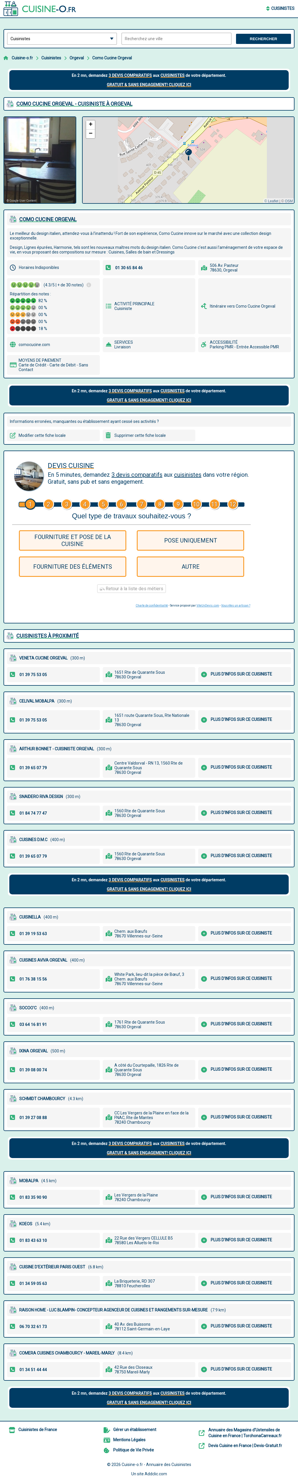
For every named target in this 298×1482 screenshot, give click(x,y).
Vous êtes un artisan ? (235, 605)
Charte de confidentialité (152, 605)
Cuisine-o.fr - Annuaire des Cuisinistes (156, 1464)
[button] (188, 155)
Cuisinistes (283, 8)
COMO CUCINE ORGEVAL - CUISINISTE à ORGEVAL (74, 104)
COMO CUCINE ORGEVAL (48, 219)
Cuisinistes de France (37, 1429)
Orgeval (77, 58)
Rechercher (263, 39)
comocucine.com (34, 344)
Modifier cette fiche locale (42, 435)
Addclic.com (156, 1474)
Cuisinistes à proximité (47, 636)
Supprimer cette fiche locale (140, 435)
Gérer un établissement (134, 1429)
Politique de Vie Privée (133, 1450)
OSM (289, 201)
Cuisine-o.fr (22, 58)
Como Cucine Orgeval (112, 58)
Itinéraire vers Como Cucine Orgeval (242, 306)
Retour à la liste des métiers (131, 588)
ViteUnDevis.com (207, 605)
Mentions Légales (129, 1439)
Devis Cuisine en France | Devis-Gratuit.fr (245, 1445)
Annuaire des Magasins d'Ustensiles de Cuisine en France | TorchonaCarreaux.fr (245, 1433)
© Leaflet (271, 201)
